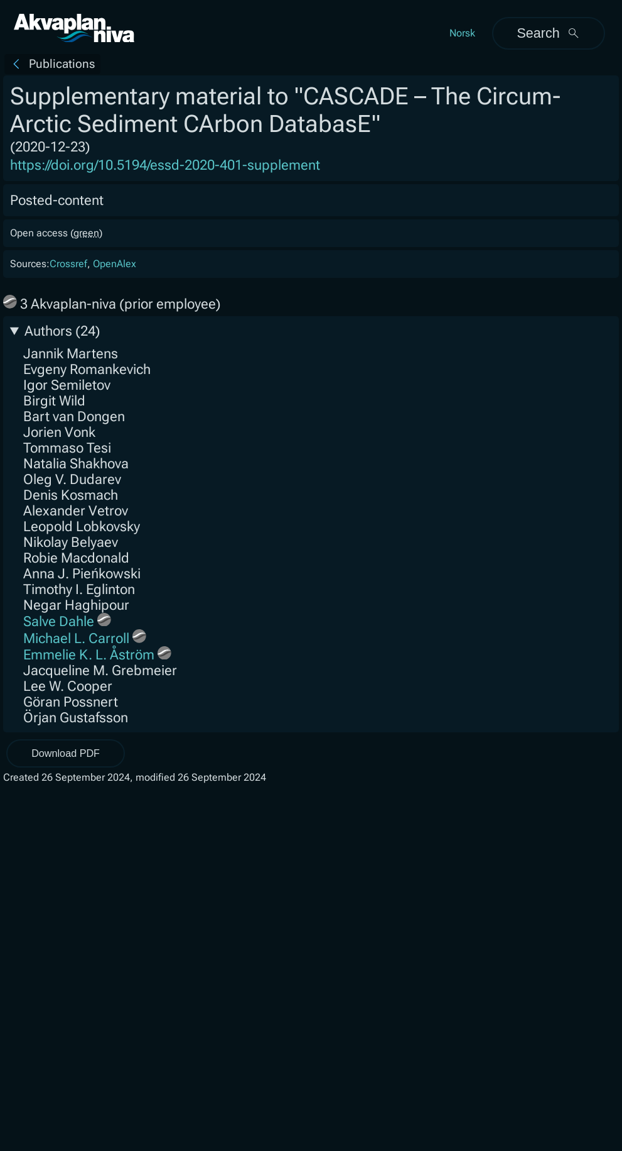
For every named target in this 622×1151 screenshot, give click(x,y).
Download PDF (65, 753)
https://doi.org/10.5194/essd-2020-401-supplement (165, 165)
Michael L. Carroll (76, 638)
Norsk (462, 33)
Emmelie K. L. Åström (88, 655)
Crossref (68, 264)
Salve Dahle (58, 621)
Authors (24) (62, 331)
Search (548, 33)
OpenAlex (114, 264)
